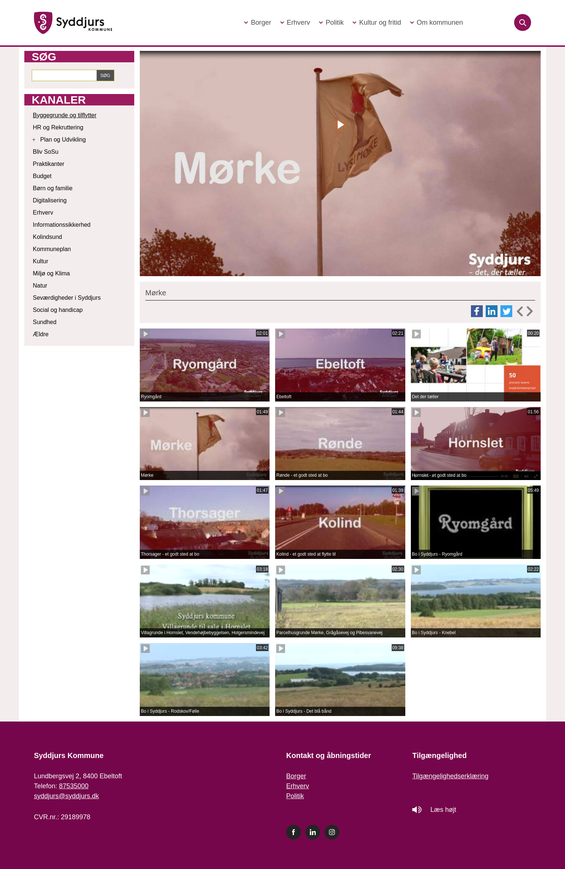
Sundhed (44, 322)
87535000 (74, 786)
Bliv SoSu (45, 152)
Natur (40, 285)
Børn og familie (53, 188)
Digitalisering (50, 200)
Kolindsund (47, 237)
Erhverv (43, 212)
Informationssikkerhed (62, 225)
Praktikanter (48, 164)
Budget (42, 176)
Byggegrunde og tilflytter (65, 115)
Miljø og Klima (51, 273)
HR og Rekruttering (58, 127)
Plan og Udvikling (63, 139)
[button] (257, 22)
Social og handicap (58, 310)
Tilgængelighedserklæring (450, 776)
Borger (296, 776)
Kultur (40, 261)
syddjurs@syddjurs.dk (66, 796)
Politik (295, 796)
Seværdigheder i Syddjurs (67, 298)
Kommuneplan (52, 249)
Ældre (41, 334)
